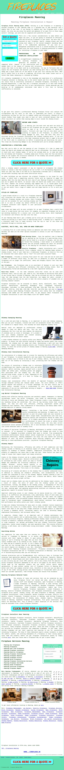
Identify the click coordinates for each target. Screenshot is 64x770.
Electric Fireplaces (40, 708)
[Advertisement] (32, 100)
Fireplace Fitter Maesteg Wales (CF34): (16, 25)
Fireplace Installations (37, 717)
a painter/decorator (24, 680)
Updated (21, 757)
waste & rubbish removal (31, 678)
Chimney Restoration (20, 720)
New (17, 757)
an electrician (33, 682)
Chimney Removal (7, 720)
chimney (14, 481)
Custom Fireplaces (37, 710)
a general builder (27, 684)
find (6, 617)
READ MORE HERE (51, 388)
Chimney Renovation (49, 720)
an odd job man (7, 678)
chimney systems (7, 449)
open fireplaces (48, 582)
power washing (6, 684)
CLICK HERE (51, 347)
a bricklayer (38, 676)
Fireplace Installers (46, 715)
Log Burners (27, 708)
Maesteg (59, 289)
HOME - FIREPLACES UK (32, 752)
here (9, 637)
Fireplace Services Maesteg (15, 641)
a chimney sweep (48, 684)
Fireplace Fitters (37, 713)
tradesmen (30, 685)
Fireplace (5, 283)
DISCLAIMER (59, 13)
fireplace (22, 580)
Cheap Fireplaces (24, 713)
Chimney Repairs (27, 757)
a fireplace (41, 634)
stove (48, 421)
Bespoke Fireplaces (22, 710)
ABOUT (47, 13)
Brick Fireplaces (8, 710)
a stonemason (20, 676)
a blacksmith (45, 680)
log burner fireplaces (25, 398)
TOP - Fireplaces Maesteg (10, 748)
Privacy (61, 757)
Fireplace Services (55, 708)
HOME (39, 13)
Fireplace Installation (17, 717)
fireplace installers (21, 628)
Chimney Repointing (35, 720)
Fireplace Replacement (13, 708)
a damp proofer (13, 682)
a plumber (50, 682)
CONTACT (53, 13)
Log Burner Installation (53, 719)
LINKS (43, 13)
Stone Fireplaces (17, 715)
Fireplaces (12, 713)
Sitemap (2, 757)
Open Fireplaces (51, 710)
